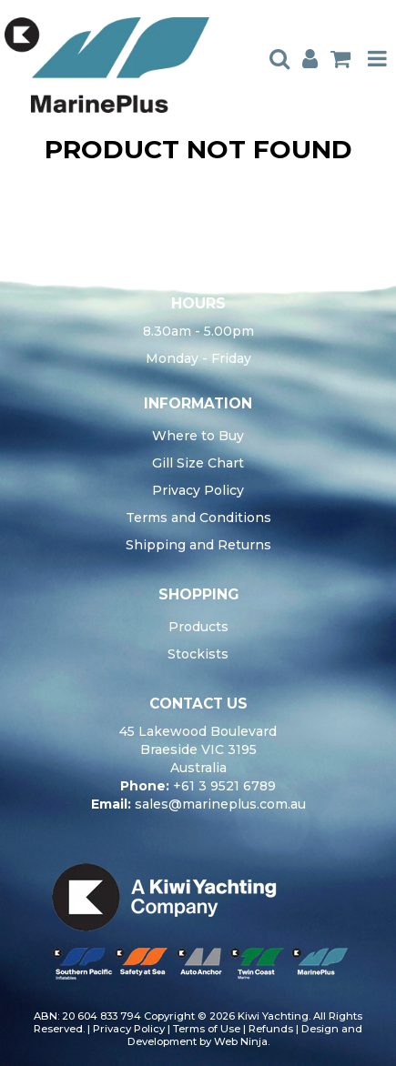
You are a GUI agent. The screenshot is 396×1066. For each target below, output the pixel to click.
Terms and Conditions (198, 517)
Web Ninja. (241, 1041)
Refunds (271, 1028)
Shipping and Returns (198, 545)
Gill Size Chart (198, 463)
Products (198, 626)
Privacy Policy (198, 490)
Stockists (198, 654)
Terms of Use (206, 1028)
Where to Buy (198, 435)
